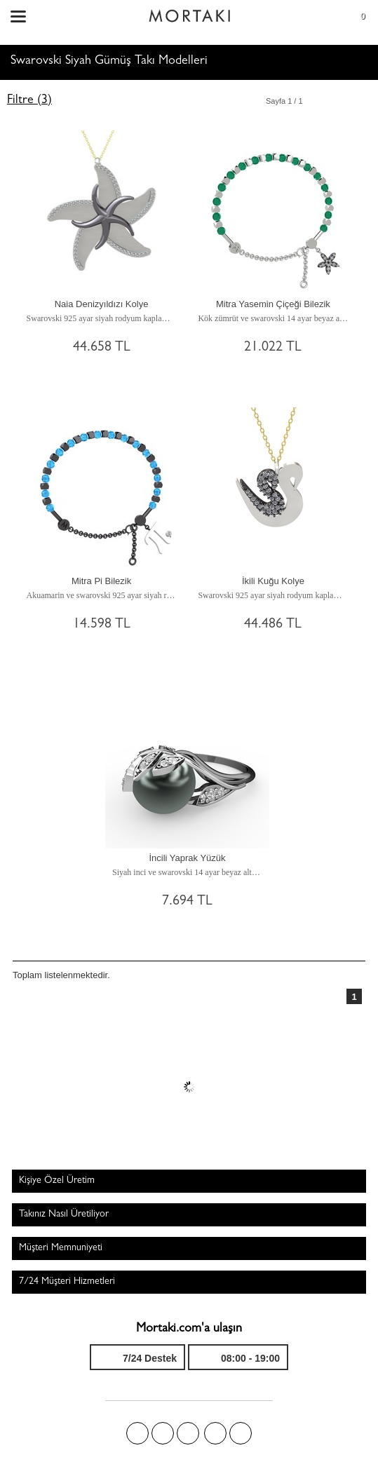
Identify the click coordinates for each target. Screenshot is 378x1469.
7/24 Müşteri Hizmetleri (67, 1282)
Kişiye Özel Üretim (57, 1181)
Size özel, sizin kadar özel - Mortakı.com (189, 12)
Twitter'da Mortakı (162, 1433)
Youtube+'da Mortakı (240, 1433)
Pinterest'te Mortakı (188, 1433)
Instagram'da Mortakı (215, 1433)
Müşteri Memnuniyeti (60, 1248)
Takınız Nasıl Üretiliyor (64, 1214)
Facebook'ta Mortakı (137, 1433)
